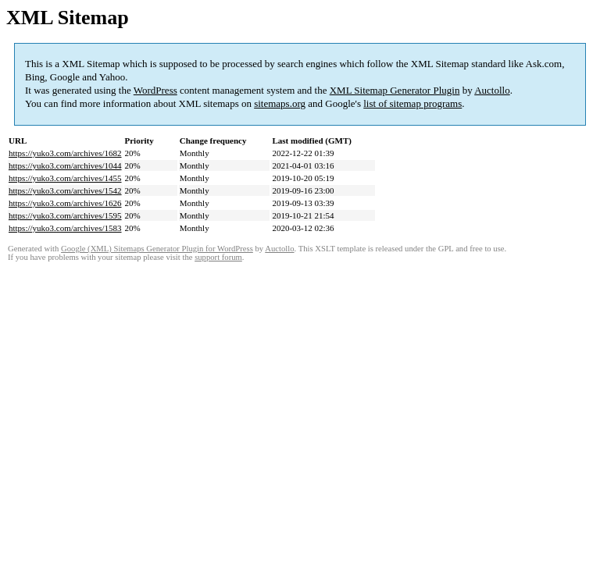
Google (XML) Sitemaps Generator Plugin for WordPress (157, 248)
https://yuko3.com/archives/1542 (65, 190)
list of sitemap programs (412, 103)
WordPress (155, 90)
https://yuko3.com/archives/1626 (65, 203)
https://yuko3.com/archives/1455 (65, 178)
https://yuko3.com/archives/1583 (65, 228)
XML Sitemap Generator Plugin (395, 90)
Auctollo (492, 90)
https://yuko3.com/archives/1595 (65, 215)
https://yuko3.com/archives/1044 (65, 165)
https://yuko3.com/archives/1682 (65, 153)
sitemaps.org (279, 103)
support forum (218, 257)
